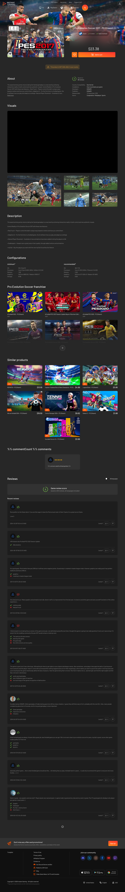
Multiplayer (98, 95)
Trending (45, 2)
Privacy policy (38, 855)
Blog (70, 2)
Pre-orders (54, 2)
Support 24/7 (78, 2)
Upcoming (63, 2)
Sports (104, 95)
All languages (111, 479)
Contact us (37, 861)
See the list (90, 85)
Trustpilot (10, 852)
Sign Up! (113, 843)
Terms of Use (37, 852)
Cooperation (90, 95)
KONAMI (89, 89)
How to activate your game (94, 87)
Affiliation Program (39, 858)
